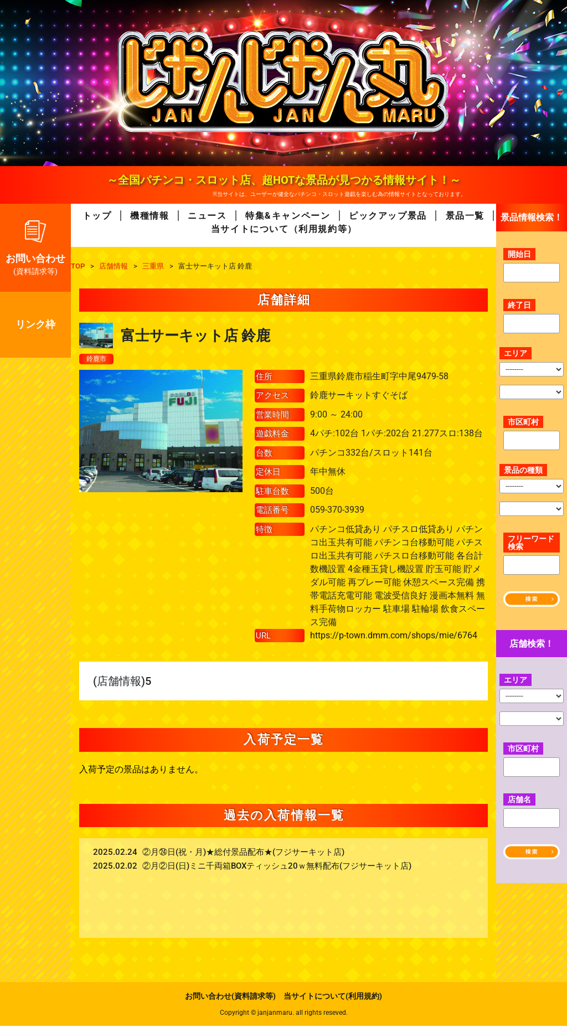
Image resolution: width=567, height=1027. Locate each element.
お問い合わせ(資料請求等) (230, 997)
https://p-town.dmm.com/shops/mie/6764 (393, 636)
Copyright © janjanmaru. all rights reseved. (284, 1014)
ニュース (207, 215)
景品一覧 (465, 215)
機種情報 (149, 215)
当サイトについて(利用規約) (333, 997)
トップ (97, 215)
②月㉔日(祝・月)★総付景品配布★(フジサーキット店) (243, 853)
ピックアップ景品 (388, 215)
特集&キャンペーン (287, 215)
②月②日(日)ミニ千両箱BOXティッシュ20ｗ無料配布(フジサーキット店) (276, 867)
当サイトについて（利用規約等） (284, 229)
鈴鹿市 (98, 359)
